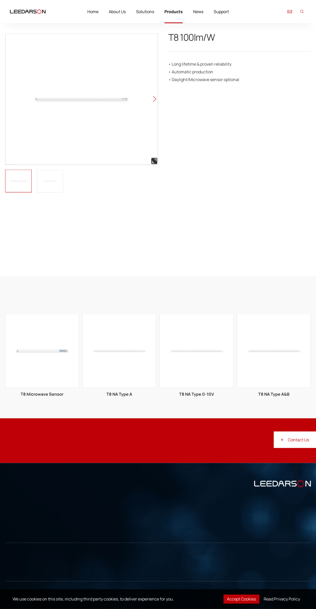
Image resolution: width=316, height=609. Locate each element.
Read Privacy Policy (282, 599)
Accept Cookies (241, 599)
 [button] (155, 99)
